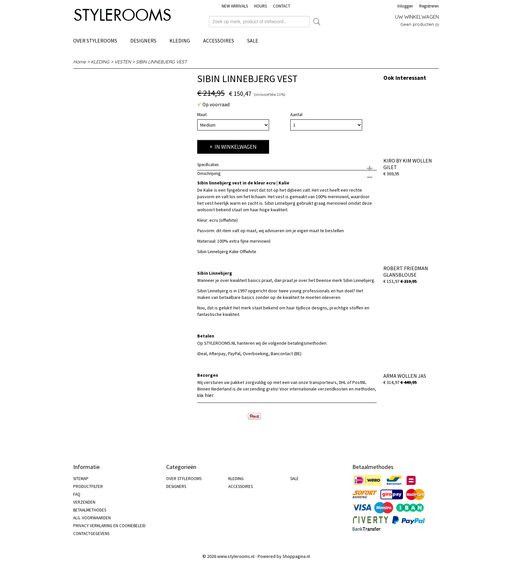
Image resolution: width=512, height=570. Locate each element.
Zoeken (315, 21)
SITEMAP (80, 478)
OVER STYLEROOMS (95, 40)
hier (209, 395)
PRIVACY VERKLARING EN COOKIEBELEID (109, 525)
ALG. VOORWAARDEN (92, 518)
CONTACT (281, 6)
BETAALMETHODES (89, 510)
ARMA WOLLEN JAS (404, 375)
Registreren (429, 6)
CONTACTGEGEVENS (91, 533)
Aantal (296, 114)
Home (79, 62)
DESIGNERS (143, 40)
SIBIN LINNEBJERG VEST (161, 62)
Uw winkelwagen (417, 17)
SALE (252, 40)
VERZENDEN (84, 502)
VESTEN (122, 62)
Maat (202, 114)
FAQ (76, 494)
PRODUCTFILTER (88, 486)
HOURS (260, 6)
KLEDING (179, 40)
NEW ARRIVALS (235, 6)
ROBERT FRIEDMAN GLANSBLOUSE (405, 271)
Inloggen (405, 6)
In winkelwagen (236, 146)
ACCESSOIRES (218, 40)
